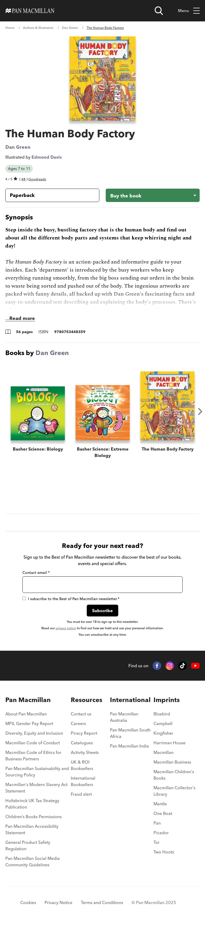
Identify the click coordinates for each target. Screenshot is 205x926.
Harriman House (169, 742)
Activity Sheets (85, 752)
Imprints (166, 700)
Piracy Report (84, 733)
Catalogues (82, 742)
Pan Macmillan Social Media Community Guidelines (32, 861)
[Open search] (159, 10)
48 (23, 179)
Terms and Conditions (102, 902)
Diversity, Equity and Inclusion (34, 733)
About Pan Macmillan (26, 714)
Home (9, 28)
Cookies (28, 902)
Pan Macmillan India (129, 746)
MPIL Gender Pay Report (29, 723)
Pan (157, 823)
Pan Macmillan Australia (124, 717)
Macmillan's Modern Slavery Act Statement (36, 788)
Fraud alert (81, 794)
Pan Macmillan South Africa (130, 733)
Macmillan (163, 752)
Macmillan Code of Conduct (32, 742)
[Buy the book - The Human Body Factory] (152, 195)
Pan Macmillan (28, 700)
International (130, 700)
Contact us (81, 714)
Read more (22, 318)
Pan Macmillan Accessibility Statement (31, 829)
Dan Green (70, 28)
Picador (161, 832)
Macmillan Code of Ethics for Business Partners (33, 755)
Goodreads (37, 179)
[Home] (30, 10)
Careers (78, 723)
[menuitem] (38, 715)
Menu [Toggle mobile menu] (189, 11)
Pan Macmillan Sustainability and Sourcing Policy (37, 772)
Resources (86, 700)
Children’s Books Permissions (33, 816)
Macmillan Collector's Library (174, 791)
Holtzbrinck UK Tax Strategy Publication (32, 804)
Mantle (160, 803)
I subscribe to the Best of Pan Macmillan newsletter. (70, 598)
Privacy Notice (58, 902)
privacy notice (66, 628)
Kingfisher (163, 733)
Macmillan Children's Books (173, 775)
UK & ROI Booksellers (82, 765)
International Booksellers (83, 781)
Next (200, 411)
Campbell (162, 723)
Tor (156, 842)
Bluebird (161, 714)
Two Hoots (163, 852)
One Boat (162, 813)
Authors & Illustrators (38, 28)
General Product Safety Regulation (27, 845)
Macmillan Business (172, 762)
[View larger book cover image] (102, 78)
